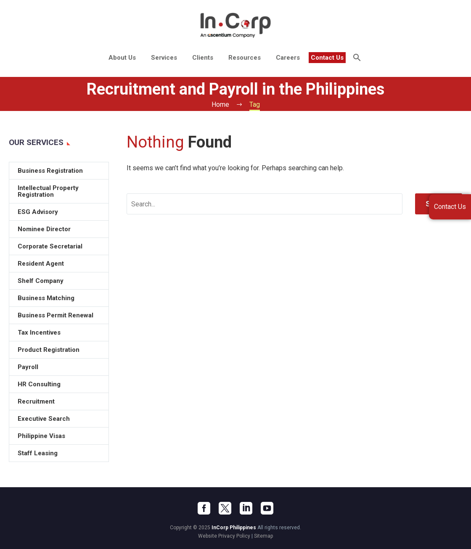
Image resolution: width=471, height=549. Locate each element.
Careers (288, 57)
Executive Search (44, 418)
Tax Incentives (39, 332)
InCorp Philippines (234, 528)
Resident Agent (41, 263)
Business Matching (46, 298)
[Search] (356, 57)
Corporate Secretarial (50, 246)
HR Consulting (39, 384)
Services (164, 57)
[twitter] (225, 508)
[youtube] (267, 508)
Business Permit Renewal (55, 315)
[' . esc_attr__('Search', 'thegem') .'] (264, 203)
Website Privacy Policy (224, 536)
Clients (202, 57)
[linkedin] (246, 508)
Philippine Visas (41, 436)
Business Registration (50, 170)
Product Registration (48, 350)
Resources (244, 57)
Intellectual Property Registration (48, 191)
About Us (122, 57)
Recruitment (36, 401)
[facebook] (204, 508)
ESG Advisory (38, 212)
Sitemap (263, 536)
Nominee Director (44, 229)
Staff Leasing (38, 453)
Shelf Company (41, 281)
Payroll (28, 367)
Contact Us (327, 57)
